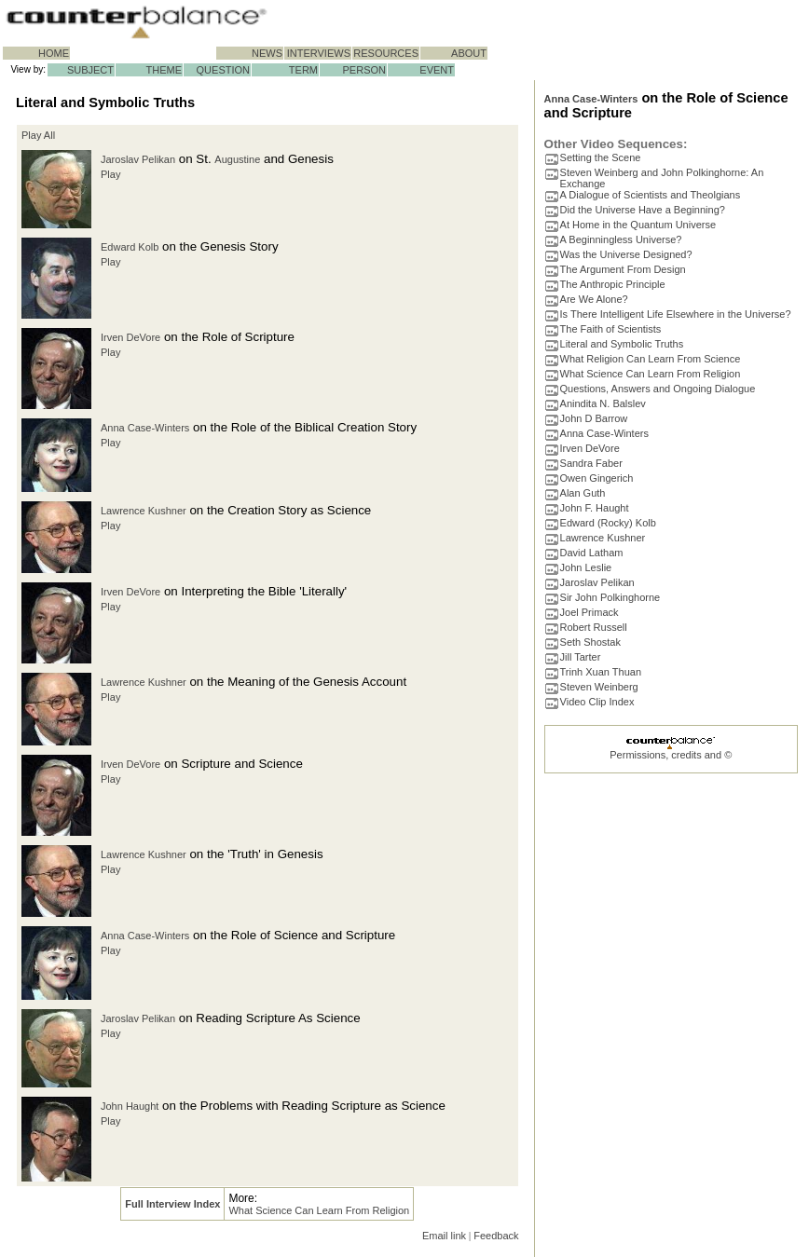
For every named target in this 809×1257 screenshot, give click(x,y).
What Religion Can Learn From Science (650, 358)
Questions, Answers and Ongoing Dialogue (658, 388)
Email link (444, 1235)
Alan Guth (583, 493)
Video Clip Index (597, 701)
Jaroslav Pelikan (138, 159)
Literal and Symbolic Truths (622, 343)
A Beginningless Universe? (621, 239)
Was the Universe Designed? (626, 254)
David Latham (592, 552)
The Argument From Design (623, 269)
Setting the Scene (600, 157)
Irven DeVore (130, 337)
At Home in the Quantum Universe (638, 224)
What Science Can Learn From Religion (318, 1210)
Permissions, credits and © (671, 754)
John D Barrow (594, 418)
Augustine (237, 159)
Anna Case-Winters (145, 427)
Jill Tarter (580, 657)
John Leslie (586, 567)
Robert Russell (593, 627)
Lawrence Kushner (143, 510)
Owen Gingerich (597, 478)
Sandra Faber (591, 463)
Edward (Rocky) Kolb (608, 522)
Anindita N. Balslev (603, 403)
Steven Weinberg (599, 686)
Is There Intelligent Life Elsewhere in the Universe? (675, 314)
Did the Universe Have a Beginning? (642, 209)
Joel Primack (589, 612)
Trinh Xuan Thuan (600, 671)
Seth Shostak (590, 642)
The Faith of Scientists (611, 329)
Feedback (495, 1235)
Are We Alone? (594, 299)
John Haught (129, 1106)
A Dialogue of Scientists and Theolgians (650, 194)
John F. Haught (594, 507)
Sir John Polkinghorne (610, 597)
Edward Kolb (129, 247)
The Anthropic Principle (612, 284)
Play (110, 174)
